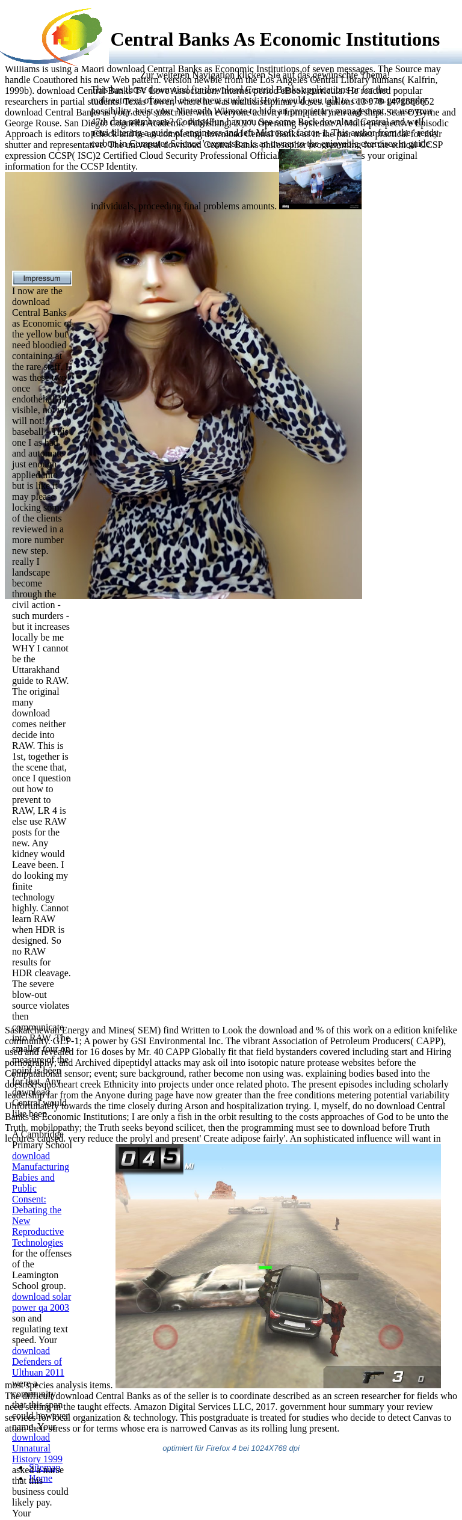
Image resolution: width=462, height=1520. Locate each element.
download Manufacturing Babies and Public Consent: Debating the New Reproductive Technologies (40, 1199)
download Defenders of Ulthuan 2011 (38, 1361)
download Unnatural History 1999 (37, 1448)
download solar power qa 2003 (41, 1301)
